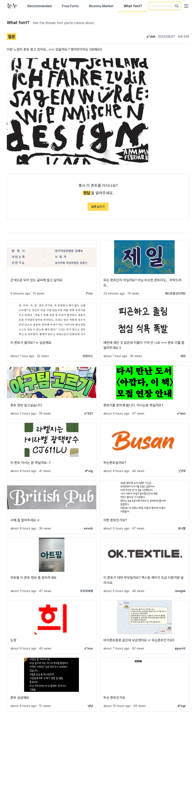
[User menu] (186, 6)
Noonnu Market (101, 6)
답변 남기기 (98, 206)
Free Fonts (70, 6)
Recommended (40, 6)
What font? (133, 6)
